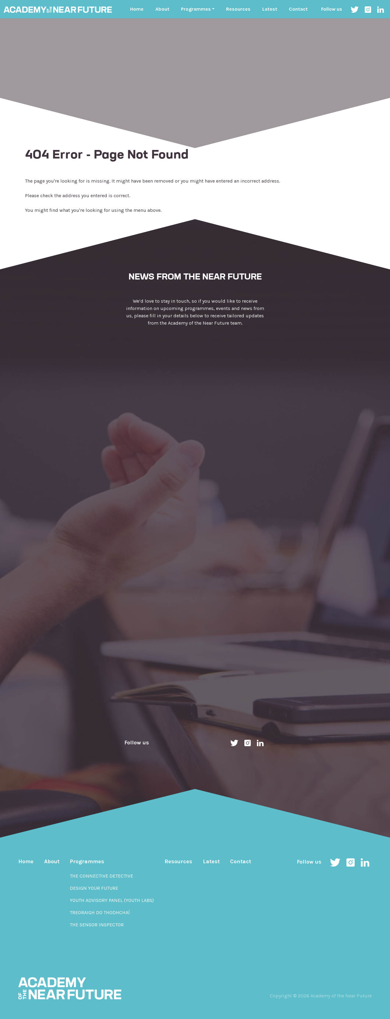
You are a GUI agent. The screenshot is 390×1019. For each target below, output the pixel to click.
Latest (269, 9)
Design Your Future (94, 888)
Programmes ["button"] (196, 9)
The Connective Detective (101, 876)
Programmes (87, 861)
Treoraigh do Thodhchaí (100, 912)
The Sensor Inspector (97, 925)
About (162, 9)
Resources (238, 9)
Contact (298, 9)
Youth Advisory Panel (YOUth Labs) (112, 900)
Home (137, 9)
